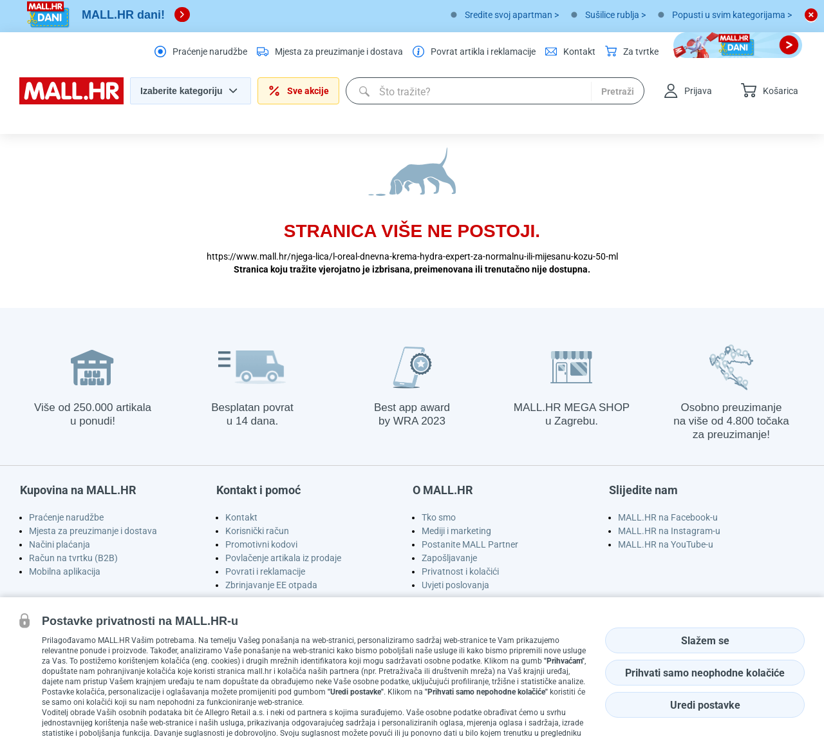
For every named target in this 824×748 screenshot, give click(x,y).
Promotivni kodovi (261, 544)
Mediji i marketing (456, 531)
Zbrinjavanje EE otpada (271, 585)
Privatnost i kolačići (460, 571)
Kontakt (241, 517)
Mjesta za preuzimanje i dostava (93, 531)
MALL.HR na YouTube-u (665, 544)
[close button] (811, 14)
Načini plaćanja (59, 544)
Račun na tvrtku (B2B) (73, 558)
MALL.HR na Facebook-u (668, 517)
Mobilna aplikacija (64, 571)
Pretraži (617, 91)
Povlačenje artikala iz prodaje (283, 558)
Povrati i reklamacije (265, 571)
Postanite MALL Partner (470, 544)
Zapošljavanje (449, 558)
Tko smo (439, 517)
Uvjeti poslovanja (455, 585)
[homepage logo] (71, 101)
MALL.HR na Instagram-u (669, 531)
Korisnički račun (257, 531)
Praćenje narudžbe (66, 517)
